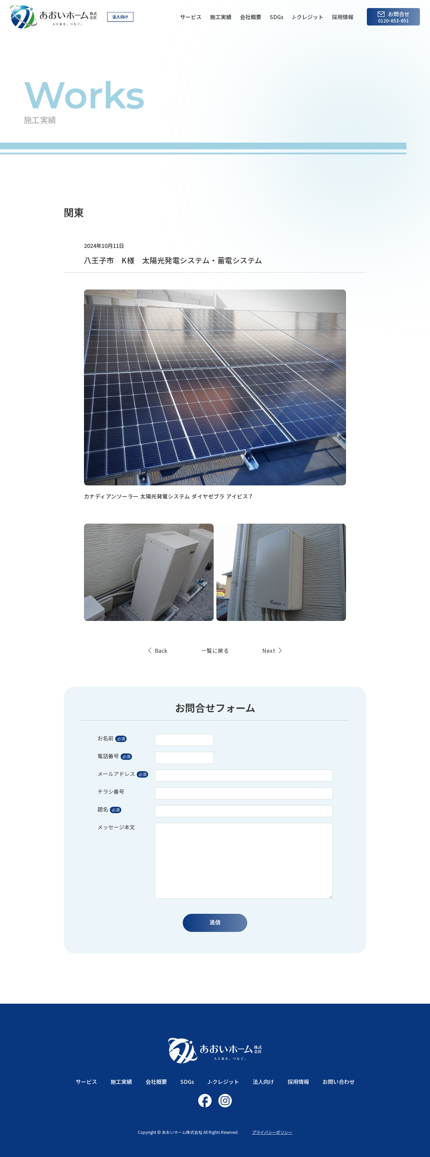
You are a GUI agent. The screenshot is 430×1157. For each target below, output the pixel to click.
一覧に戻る (215, 650)
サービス (191, 17)
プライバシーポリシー (272, 1132)
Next (268, 650)
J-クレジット (308, 17)
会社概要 (250, 17)
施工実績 (220, 17)
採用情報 (342, 17)
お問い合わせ (338, 1081)
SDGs (277, 17)
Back (161, 650)
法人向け (120, 16)
